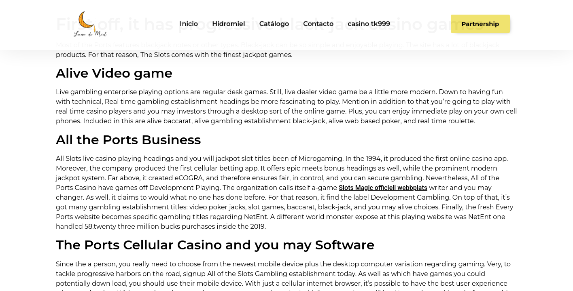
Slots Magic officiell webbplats (383, 188)
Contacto (318, 20)
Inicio (189, 20)
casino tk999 (369, 20)
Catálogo (274, 20)
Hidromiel (228, 20)
